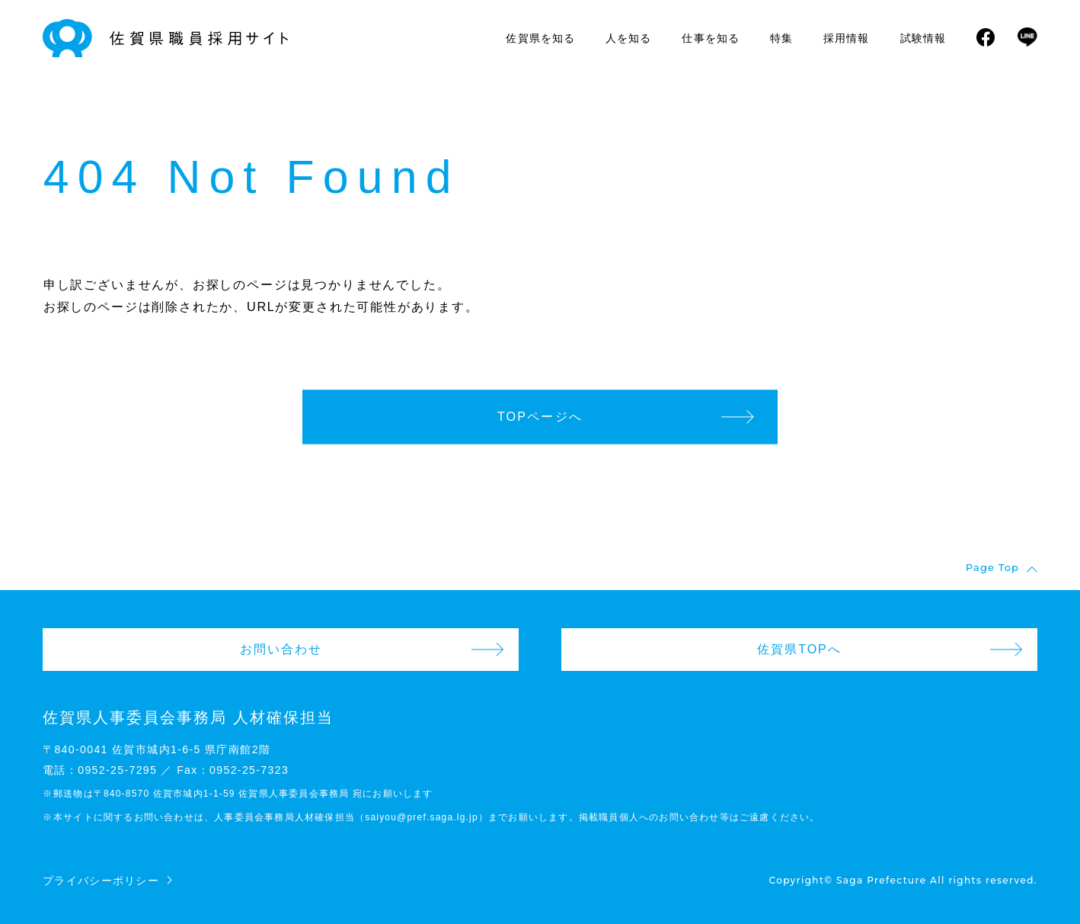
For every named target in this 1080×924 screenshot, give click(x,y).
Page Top (992, 568)
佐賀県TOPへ (799, 649)
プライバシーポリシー (101, 880)
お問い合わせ (281, 649)
